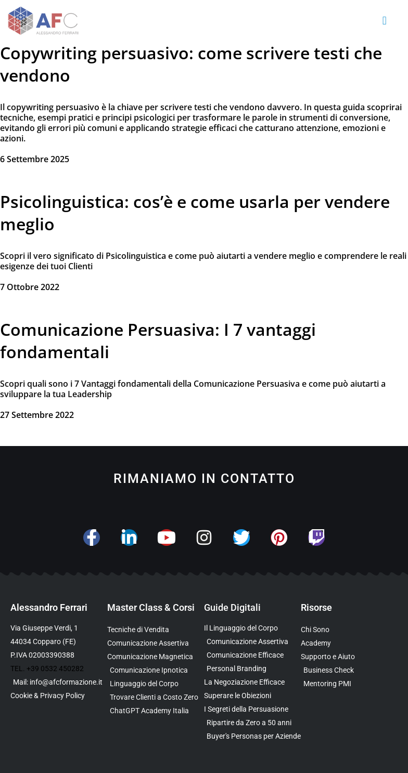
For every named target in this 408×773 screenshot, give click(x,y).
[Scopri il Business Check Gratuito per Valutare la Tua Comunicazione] (349, 670)
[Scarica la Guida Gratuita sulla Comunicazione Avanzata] (252, 655)
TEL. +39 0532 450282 (47, 668)
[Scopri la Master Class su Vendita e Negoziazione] (155, 629)
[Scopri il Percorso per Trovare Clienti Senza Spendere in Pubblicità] (155, 697)
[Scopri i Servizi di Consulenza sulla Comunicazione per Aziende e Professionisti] (349, 656)
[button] (384, 21)
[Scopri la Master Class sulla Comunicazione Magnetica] (155, 656)
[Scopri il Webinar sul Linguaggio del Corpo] (155, 683)
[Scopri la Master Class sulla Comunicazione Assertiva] (155, 643)
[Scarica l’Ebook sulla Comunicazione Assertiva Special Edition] (252, 641)
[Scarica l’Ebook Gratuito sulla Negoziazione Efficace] (252, 682)
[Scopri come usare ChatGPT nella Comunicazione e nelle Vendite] (155, 710)
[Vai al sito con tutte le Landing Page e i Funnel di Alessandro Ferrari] (349, 643)
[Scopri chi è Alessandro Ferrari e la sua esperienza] (349, 629)
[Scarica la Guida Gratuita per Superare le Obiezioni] (252, 695)
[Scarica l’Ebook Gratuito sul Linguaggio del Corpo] (252, 628)
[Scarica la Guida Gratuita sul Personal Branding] (252, 668)
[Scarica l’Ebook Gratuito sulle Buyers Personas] (252, 736)
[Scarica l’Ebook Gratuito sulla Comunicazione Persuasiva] (252, 709)
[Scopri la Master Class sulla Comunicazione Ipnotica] (155, 670)
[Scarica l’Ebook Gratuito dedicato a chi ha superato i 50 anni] (252, 722)
